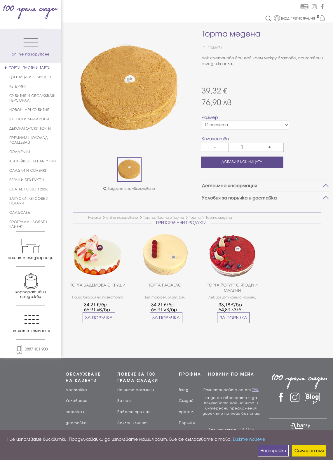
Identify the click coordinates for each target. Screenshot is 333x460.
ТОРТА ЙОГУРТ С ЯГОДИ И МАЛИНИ (232, 288)
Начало (94, 218)
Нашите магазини (135, 390)
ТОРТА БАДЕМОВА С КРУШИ (97, 285)
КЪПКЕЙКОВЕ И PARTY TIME (33, 161)
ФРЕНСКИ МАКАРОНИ (29, 119)
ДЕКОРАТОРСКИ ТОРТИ (30, 128)
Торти (195, 218)
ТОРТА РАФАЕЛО (165, 285)
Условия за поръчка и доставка (77, 412)
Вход (184, 390)
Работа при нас (134, 412)
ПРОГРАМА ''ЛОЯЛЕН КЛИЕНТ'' (28, 224)
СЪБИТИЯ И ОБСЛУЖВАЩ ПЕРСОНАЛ (32, 98)
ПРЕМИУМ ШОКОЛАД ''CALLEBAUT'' (28, 140)
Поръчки (187, 423)
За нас (124, 401)
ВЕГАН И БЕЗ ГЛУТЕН (26, 180)
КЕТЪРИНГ (17, 86)
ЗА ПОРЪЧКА (99, 317)
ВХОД (285, 18)
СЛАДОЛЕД (19, 213)
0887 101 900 (31, 349)
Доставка (76, 390)
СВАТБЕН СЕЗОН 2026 (28, 189)
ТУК (255, 390)
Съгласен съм (309, 450)
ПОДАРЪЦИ (19, 152)
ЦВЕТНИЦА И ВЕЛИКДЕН (30, 77)
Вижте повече (249, 439)
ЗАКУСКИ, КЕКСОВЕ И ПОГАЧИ (28, 201)
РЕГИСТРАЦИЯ (304, 18)
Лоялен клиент (132, 423)
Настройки (273, 450)
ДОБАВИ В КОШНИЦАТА (242, 162)
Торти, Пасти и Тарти (163, 218)
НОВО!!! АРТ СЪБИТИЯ (29, 110)
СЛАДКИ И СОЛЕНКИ (28, 171)
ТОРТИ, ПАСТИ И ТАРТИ (29, 68)
